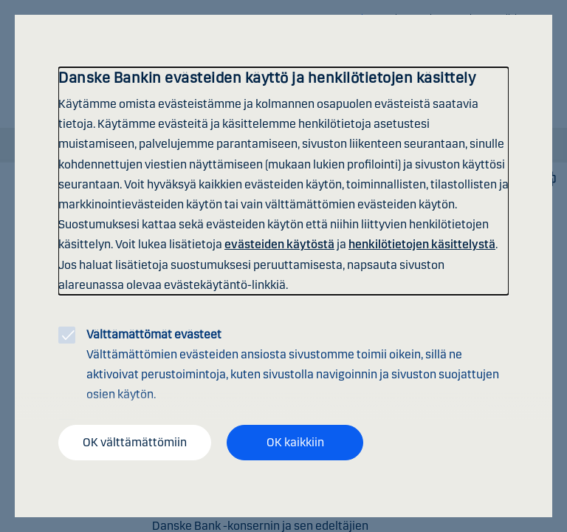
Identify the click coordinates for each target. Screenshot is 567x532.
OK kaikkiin (295, 442)
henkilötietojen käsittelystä (421, 244)
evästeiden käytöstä (279, 244)
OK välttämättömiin (135, 442)
